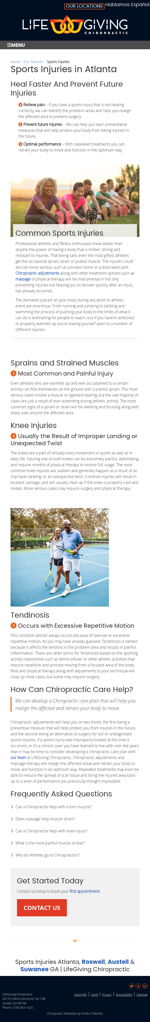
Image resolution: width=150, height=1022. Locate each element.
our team (18, 757)
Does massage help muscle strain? (45, 819)
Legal (94, 994)
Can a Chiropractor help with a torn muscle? (53, 806)
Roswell (93, 962)
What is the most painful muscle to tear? (50, 843)
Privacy (107, 994)
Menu (16, 45)
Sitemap (142, 994)
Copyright (80, 994)
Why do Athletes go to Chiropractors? (47, 855)
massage (22, 279)
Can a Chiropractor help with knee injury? (51, 831)
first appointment (85, 891)
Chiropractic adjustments (37, 273)
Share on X (131, 986)
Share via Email (145, 986)
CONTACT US (42, 908)
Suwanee (34, 969)
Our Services (33, 61)
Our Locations (84, 6)
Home (15, 61)
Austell (118, 962)
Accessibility (124, 994)
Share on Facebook (138, 986)
